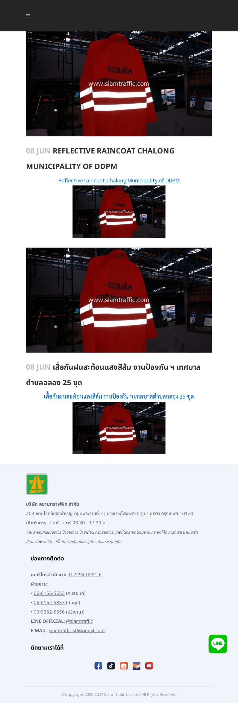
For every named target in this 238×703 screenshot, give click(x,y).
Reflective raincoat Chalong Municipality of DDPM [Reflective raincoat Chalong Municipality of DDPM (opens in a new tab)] (119, 180)
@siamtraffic (79, 621)
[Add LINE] (217, 643)
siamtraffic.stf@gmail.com (77, 630)
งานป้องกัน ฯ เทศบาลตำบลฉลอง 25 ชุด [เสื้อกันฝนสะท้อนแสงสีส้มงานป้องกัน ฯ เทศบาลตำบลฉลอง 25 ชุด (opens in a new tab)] (148, 396)
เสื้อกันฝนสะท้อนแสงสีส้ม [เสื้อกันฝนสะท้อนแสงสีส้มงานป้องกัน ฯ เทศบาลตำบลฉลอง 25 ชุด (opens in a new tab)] (73, 396)
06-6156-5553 (49, 593)
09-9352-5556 (49, 612)
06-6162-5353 (49, 602)
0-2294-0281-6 (85, 574)
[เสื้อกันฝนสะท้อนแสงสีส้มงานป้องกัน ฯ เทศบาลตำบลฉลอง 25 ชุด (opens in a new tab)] (102, 396)
